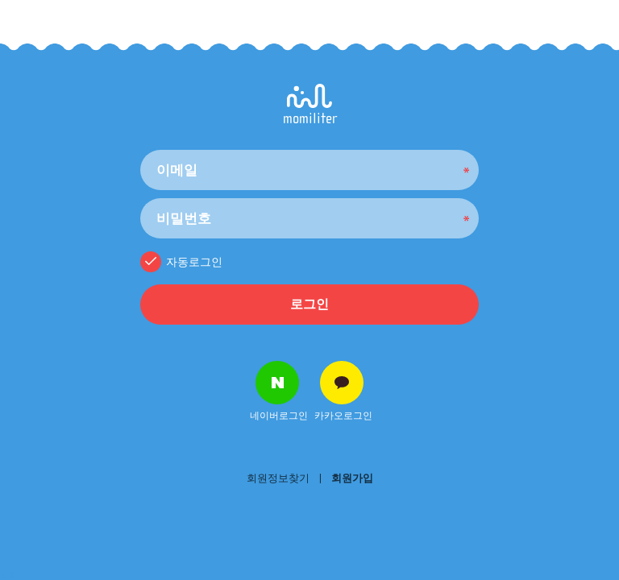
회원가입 (352, 478)
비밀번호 (140, 146)
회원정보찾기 (278, 478)
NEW (8, 574)
